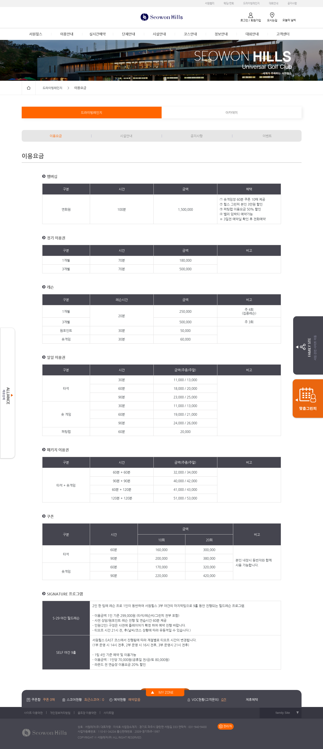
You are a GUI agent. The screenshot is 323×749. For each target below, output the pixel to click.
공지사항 (292, 3)
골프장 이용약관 (87, 712)
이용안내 (66, 34)
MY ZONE (166, 692)
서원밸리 (209, 3)
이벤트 (267, 136)
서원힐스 (35, 34)
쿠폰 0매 (49, 699)
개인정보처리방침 (60, 712)
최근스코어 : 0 (94, 699)
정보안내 (221, 34)
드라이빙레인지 (251, 3)
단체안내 (128, 34)
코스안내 (190, 34)
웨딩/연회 (229, 3)
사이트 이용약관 (33, 712)
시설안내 (159, 34)
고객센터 (282, 34)
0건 (223, 699)
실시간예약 (97, 34)
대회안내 (273, 3)
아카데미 (232, 112)
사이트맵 (109, 712)
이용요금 (56, 136)
